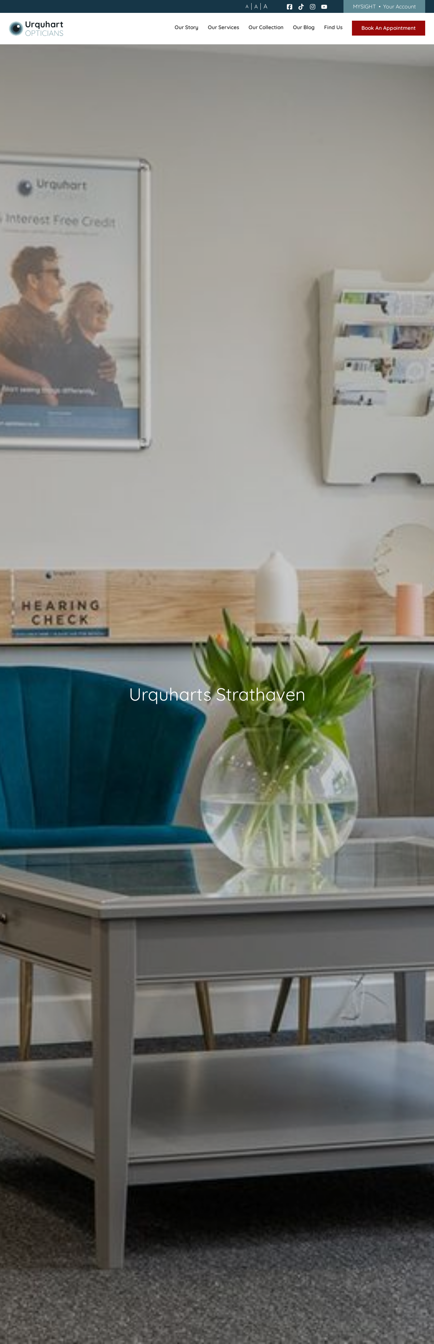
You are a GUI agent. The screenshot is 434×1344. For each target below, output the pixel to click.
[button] (186, 28)
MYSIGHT (384, 6)
